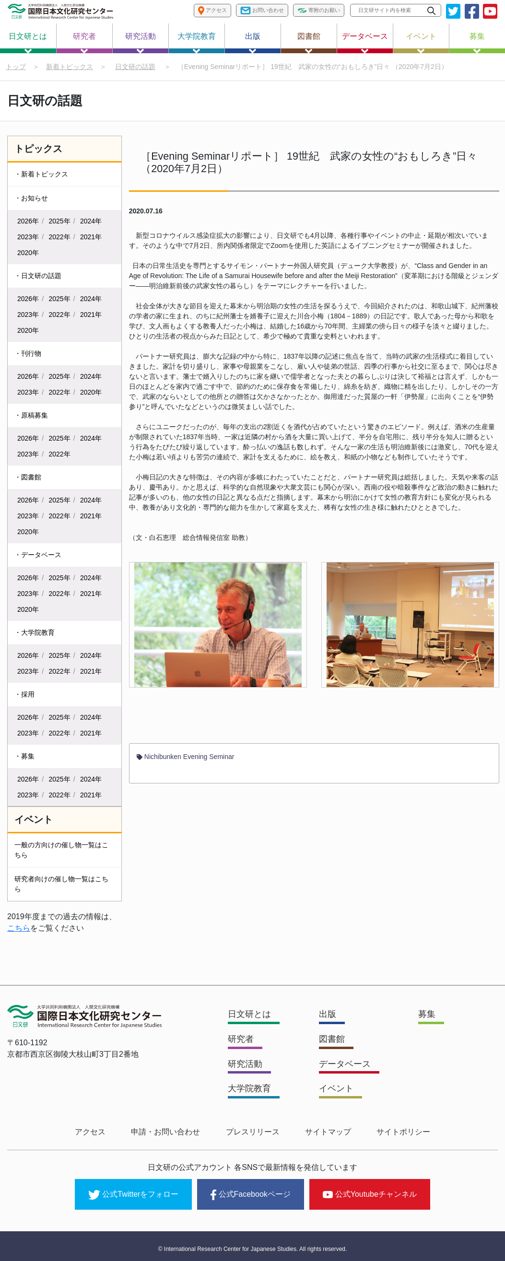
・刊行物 (27, 355)
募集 (477, 42)
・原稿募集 (31, 416)
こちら (18, 929)
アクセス (103, 1132)
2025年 (59, 222)
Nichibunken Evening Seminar (186, 761)
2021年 (91, 238)
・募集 (24, 757)
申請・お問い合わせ (172, 1132)
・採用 (24, 696)
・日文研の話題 (37, 277)
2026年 (28, 222)
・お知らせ (31, 199)
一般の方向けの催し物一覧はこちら (61, 851)
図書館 (308, 42)
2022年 (59, 238)
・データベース (37, 556)
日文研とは (28, 42)
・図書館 (27, 478)
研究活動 (140, 42)
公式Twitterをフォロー (133, 1191)
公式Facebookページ (250, 1191)
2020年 (28, 254)
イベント (421, 42)
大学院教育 (196, 42)
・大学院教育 (34, 634)
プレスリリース (253, 1132)
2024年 (91, 222)
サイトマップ (322, 1132)
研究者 (84, 42)
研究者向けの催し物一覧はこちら (61, 885)
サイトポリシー (391, 1132)
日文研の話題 (135, 66)
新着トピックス (69, 66)
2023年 (28, 238)
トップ (16, 66)
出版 (252, 42)
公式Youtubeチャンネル (370, 1191)
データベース (365, 42)
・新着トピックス (41, 175)
